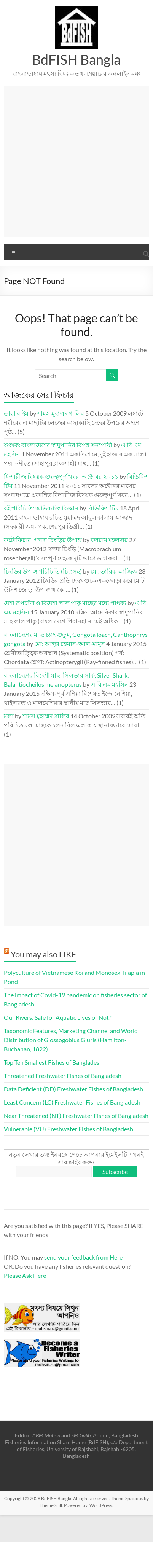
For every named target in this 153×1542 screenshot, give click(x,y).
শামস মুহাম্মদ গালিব (60, 413)
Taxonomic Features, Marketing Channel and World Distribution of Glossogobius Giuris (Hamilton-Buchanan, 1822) (71, 1039)
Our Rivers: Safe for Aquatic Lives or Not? (57, 1017)
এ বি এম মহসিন (109, 684)
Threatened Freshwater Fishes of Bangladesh (62, 1075)
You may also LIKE (43, 954)
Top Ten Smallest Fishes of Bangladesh (53, 1062)
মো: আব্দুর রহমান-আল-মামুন (69, 643)
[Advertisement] (75, 161)
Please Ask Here (25, 1275)
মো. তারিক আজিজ (114, 571)
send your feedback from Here (83, 1257)
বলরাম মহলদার (109, 539)
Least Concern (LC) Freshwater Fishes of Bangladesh (72, 1102)
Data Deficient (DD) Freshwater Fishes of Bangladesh (73, 1088)
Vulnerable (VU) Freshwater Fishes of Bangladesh (68, 1128)
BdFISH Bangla (76, 59)
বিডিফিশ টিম (103, 508)
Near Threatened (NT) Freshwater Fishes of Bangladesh (76, 1115)
